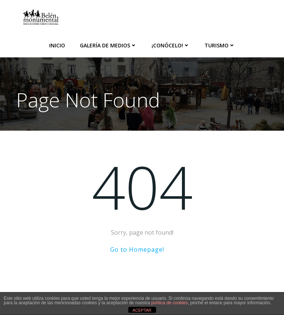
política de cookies (169, 302)
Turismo (219, 45)
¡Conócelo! (171, 45)
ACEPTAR (141, 310)
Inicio (57, 45)
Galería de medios (108, 45)
